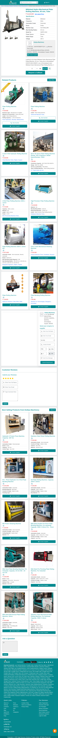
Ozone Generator (22, 693)
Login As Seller (42, 715)
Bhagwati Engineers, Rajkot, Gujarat (12, 264)
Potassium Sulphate (20, 695)
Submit (5, 403)
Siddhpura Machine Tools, (38, 213)
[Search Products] (20, 2)
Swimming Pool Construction (18, 690)
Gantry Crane (21, 679)
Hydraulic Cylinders (34, 675)
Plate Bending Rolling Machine (40, 295)
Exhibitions (6, 713)
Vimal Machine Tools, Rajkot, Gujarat (12, 159)
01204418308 (7, 721)
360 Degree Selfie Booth (38, 693)
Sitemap (6, 704)
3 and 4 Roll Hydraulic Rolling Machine (14, 153)
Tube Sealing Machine (20, 666)
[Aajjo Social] (44, 661)
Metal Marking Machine (9, 682)
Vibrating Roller (11, 666)
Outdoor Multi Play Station (40, 664)
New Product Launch (44, 711)
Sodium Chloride (36, 695)
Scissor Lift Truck (35, 669)
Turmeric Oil (28, 695)
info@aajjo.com (8, 726)
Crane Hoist (28, 679)
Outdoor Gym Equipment (9, 691)
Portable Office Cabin (44, 672)
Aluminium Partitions (44, 666)
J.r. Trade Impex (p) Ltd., (37, 169)
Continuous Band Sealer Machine (12, 685)
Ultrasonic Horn (12, 683)
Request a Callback (35, 72)
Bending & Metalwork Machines (11, 5)
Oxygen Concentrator (12, 693)
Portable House (15, 671)
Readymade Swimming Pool (43, 690)
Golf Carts (31, 691)
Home (2, 5)
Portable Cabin (30, 664)
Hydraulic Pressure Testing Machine (20, 680)
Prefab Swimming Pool (41, 688)
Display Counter (43, 667)
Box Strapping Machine (20, 667)
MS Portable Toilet (37, 671)
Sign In (46, 2)
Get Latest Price (39, 13)
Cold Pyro (29, 693)
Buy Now (45, 68)
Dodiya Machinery (39, 41)
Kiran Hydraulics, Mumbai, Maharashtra (13, 119)
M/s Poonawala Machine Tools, (10, 215)
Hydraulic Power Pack (45, 675)
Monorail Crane (35, 679)
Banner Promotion (43, 708)
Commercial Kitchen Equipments (38, 682)
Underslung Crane (13, 679)
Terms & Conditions (26, 704)
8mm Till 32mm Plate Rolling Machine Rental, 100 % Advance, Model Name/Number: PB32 (43, 155)
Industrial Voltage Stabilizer (34, 677)
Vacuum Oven (11, 675)
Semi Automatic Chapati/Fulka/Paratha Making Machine (22, 688)
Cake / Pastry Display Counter (37, 680)
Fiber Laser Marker (48, 680)
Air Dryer (11, 687)
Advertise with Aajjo (44, 704)
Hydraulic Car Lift (26, 669)
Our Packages (42, 706)
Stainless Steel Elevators (46, 669)
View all (52, 409)
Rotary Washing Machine (21, 677)
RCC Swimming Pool (31, 690)
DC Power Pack (26, 675)
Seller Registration (43, 702)
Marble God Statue (20, 682)
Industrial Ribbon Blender (33, 666)
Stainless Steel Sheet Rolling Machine (43, 435)
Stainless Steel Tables (9, 667)
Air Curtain (27, 682)
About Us (6, 702)
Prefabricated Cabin (34, 672)
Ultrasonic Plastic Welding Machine (34, 683)
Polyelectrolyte (7, 696)
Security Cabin (7, 671)
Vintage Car (37, 691)
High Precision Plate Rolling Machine (42, 200)
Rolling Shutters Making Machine (21, 687)
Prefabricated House (32, 674)
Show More (51, 79)
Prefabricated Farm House (26, 671)
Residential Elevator (17, 669)
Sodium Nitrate (10, 695)
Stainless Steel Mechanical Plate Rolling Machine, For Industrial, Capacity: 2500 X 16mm (41, 615)
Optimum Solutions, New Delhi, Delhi (12, 301)
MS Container (25, 672)
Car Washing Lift (34, 687)
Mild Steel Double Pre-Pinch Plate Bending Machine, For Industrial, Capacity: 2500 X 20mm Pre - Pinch (42, 524)
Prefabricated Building (9, 674)
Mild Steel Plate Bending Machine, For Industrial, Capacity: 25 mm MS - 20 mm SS (14, 570)
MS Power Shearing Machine (11, 523)
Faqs (5, 715)
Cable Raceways (21, 683)
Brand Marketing (43, 709)
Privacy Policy (25, 706)
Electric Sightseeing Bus (22, 691)
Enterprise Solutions (44, 713)
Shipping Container (42, 674)
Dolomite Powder (45, 695)
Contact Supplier (32, 54)
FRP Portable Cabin (16, 672)
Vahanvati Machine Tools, (37, 114)
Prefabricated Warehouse (21, 674)
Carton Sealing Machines (33, 667)
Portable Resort (46, 671)
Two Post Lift (42, 687)
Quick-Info (6, 711)
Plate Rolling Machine (23, 5)
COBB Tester (43, 679)
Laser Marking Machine (20, 664)
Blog (5, 709)
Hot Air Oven (18, 675)
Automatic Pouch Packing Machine (29, 685)
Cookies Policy (25, 702)
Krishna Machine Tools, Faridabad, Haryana (42, 254)
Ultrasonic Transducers (48, 683)
